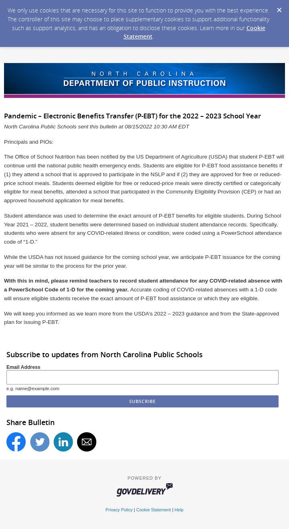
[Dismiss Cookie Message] (279, 7)
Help (179, 509)
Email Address (23, 367)
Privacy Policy (119, 509)
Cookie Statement (153, 509)
